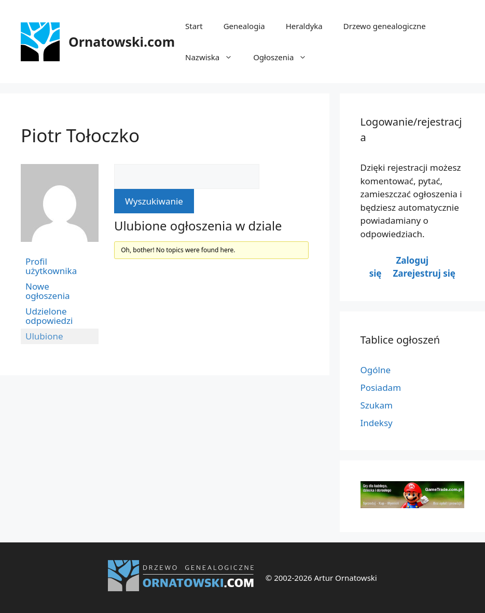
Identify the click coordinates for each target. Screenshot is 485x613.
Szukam (377, 405)
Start (194, 26)
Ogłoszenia (285, 57)
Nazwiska (214, 57)
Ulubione (44, 336)
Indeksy (377, 423)
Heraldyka (304, 26)
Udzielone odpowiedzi (49, 315)
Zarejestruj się (424, 273)
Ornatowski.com (121, 41)
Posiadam (381, 387)
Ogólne (376, 370)
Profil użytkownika (51, 266)
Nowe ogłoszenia (47, 291)
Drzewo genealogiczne (384, 26)
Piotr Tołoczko (80, 135)
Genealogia (244, 26)
